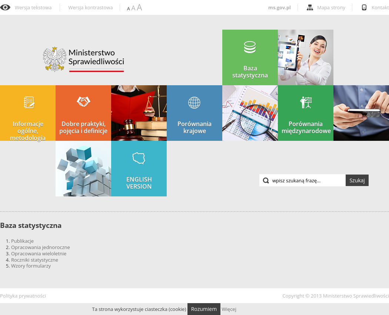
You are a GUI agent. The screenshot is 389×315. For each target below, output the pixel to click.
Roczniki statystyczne (34, 259)
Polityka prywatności (23, 295)
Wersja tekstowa (33, 7)
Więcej (229, 309)
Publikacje (22, 241)
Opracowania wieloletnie (38, 253)
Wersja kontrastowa (90, 7)
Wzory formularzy (31, 265)
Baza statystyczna (250, 60)
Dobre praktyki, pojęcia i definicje (83, 115)
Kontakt (380, 7)
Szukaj (357, 180)
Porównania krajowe (194, 115)
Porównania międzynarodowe (306, 115)
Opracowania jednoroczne (40, 247)
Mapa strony (331, 7)
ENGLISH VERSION (139, 171)
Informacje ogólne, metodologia (28, 119)
